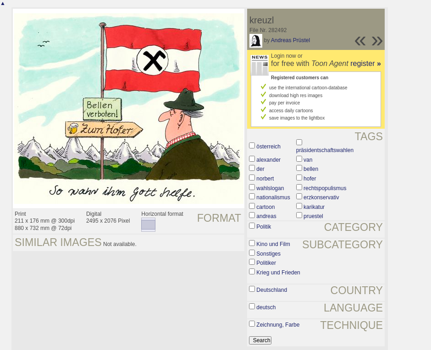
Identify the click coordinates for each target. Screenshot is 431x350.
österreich (268, 146)
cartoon (265, 207)
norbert (265, 178)
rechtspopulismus (325, 188)
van (308, 160)
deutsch (266, 307)
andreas (266, 216)
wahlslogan (270, 188)
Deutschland (271, 290)
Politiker (266, 263)
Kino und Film (273, 244)
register (365, 63)
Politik (263, 227)
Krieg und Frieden (278, 272)
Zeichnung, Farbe (277, 325)
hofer (310, 178)
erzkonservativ (321, 197)
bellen (311, 169)
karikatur (314, 207)
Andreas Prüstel (290, 40)
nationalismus (273, 197)
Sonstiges (268, 254)
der (260, 169)
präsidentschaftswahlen (325, 150)
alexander (268, 160)
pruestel (313, 216)
